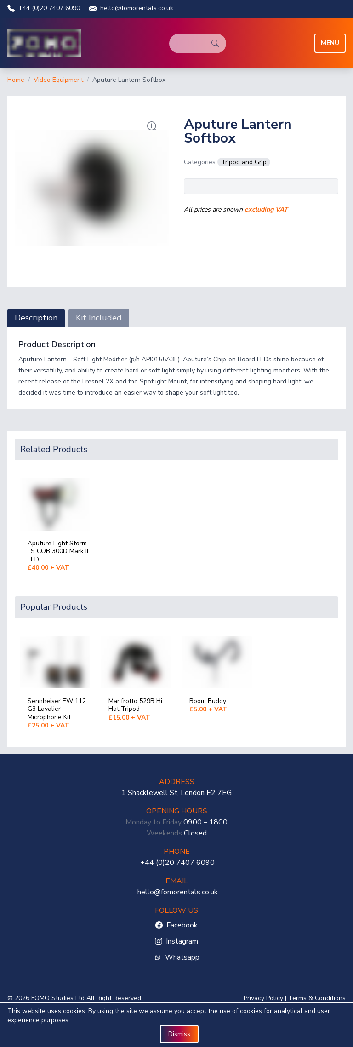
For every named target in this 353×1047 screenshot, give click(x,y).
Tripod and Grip (244, 162)
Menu (330, 43)
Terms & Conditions (317, 998)
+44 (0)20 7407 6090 (43, 8)
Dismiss (179, 1034)
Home (15, 79)
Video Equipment (58, 79)
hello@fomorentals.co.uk (131, 8)
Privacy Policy (263, 998)
